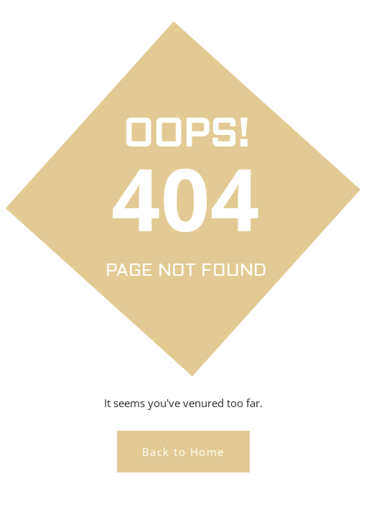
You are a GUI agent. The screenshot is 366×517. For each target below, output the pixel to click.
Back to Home (183, 451)
